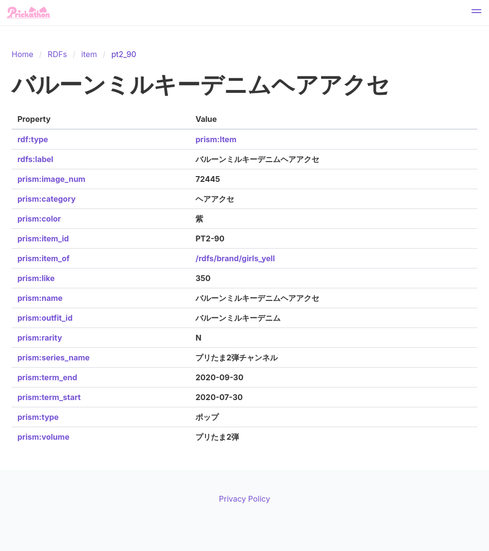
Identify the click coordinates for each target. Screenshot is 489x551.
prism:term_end (47, 377)
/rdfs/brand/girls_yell (235, 258)
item (89, 54)
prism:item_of (43, 258)
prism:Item (215, 139)
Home (22, 54)
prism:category (46, 199)
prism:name (39, 298)
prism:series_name (53, 357)
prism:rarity (39, 338)
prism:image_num (51, 179)
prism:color (39, 218)
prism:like (36, 278)
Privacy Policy (244, 499)
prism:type (38, 417)
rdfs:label (35, 159)
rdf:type (32, 139)
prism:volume (43, 437)
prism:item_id (43, 238)
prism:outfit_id (45, 318)
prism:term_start (49, 397)
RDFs (57, 54)
